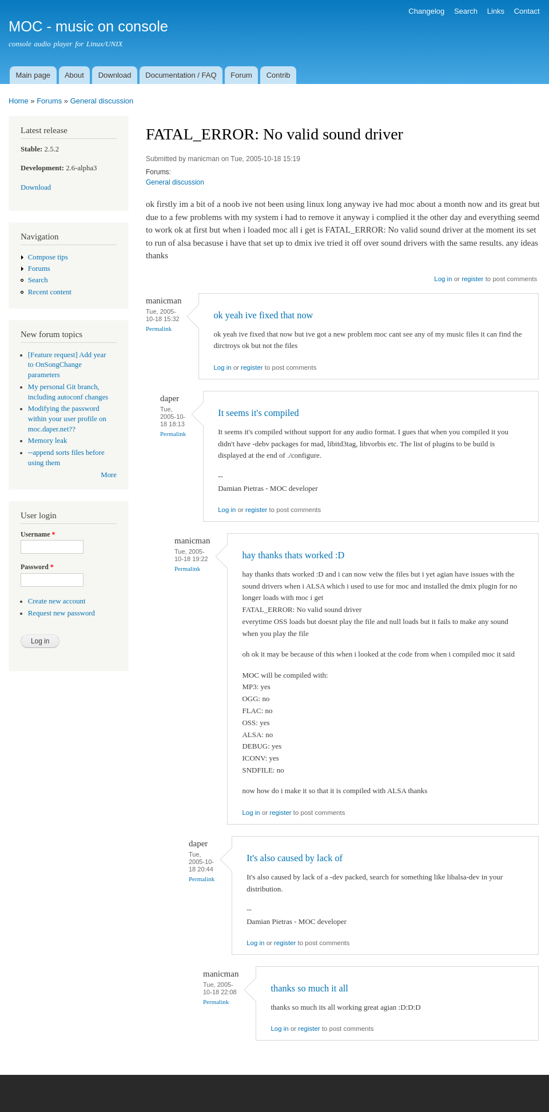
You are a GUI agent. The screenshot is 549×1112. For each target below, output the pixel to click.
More (109, 475)
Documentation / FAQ (180, 75)
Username (38, 534)
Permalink (159, 328)
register (472, 278)
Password (37, 567)
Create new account (57, 601)
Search (466, 11)
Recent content (49, 292)
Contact (527, 11)
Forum (241, 75)
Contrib (278, 75)
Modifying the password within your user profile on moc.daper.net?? (67, 419)
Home (19, 101)
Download (115, 75)
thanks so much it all (309, 988)
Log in (443, 278)
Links (495, 11)
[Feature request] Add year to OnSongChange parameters (67, 365)
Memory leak (47, 441)
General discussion (102, 101)
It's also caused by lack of (294, 858)
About (74, 75)
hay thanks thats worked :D (293, 555)
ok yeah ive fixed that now (263, 315)
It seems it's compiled (258, 412)
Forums (49, 101)
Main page (32, 75)
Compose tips (48, 257)
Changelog (426, 11)
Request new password (61, 613)
